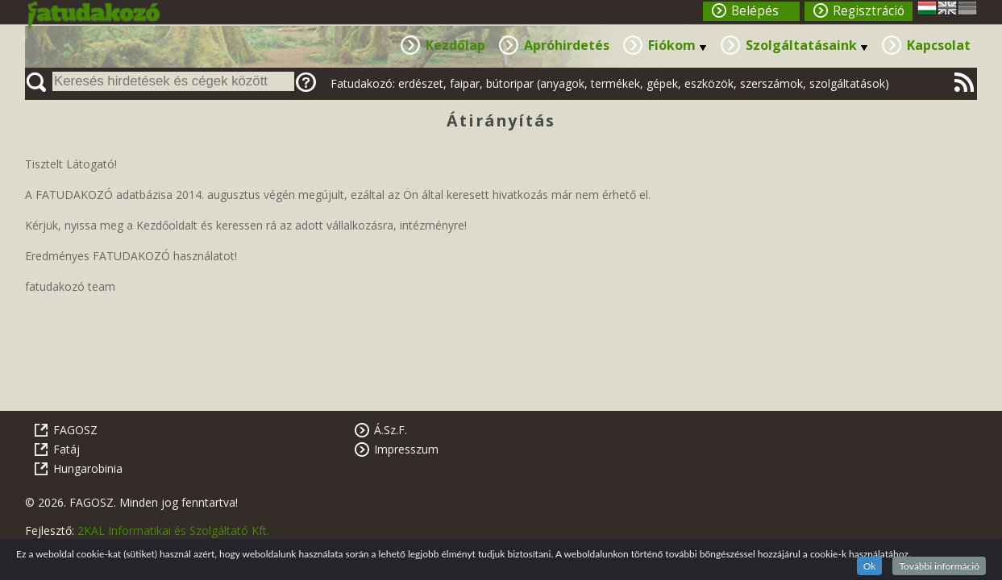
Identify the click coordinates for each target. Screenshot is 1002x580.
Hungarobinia (88, 468)
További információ (939, 566)
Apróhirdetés (566, 45)
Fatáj (66, 449)
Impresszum (406, 449)
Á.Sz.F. (390, 429)
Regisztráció (868, 10)
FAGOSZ (75, 429)
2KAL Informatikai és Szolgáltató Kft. (173, 530)
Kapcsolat (939, 45)
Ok (869, 566)
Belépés (755, 10)
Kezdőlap (455, 45)
